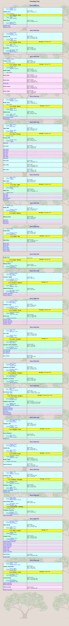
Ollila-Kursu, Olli (14, 196)
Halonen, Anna (13, 10)
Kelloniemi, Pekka (14, 53)
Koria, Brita (13, 288)
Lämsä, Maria (13, 390)
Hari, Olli (12, 409)
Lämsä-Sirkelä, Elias (12, 527)
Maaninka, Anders (14, 388)
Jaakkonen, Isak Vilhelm (8, 518)
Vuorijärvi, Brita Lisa (7, 309)
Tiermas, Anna (13, 384)
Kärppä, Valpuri (14, 55)
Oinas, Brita (5, 207)
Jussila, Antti (5, 433)
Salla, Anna (9, 476)
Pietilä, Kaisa (5, 233)
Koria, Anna (9, 460)
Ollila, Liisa (10, 139)
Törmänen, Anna (13, 534)
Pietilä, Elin (10, 42)
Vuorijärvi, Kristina (7, 340)
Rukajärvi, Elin (10, 533)
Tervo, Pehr (13, 346)
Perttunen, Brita (14, 49)
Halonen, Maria (13, 116)
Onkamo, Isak (13, 425)
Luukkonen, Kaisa (14, 451)
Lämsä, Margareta (11, 426)
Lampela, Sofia (6, 581)
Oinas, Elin (5, 163)
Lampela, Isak (13, 563)
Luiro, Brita (10, 121)
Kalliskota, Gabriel (14, 304)
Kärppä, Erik (10, 115)
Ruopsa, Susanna (6, 262)
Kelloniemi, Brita (11, 54)
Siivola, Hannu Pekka (7, 576)
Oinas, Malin (5, 165)
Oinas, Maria (5, 159)
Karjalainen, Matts (14, 532)
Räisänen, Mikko (14, 220)
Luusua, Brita (13, 43)
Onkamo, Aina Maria (7, 617)
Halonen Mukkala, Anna (15, 597)
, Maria (12, 150)
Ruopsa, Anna (6, 255)
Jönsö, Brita (10, 415)
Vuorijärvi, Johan (11, 608)
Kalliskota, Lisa (11, 305)
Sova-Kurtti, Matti (6, 429)
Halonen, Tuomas (14, 595)
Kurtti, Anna (13, 559)
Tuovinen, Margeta (14, 411)
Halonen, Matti (13, 148)
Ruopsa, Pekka (6, 259)
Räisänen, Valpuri (14, 73)
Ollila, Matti (13, 8)
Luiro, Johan (13, 120)
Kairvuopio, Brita (11, 67)
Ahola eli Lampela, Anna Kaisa (9, 573)
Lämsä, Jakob (13, 382)
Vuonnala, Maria (6, 57)
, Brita (12, 188)
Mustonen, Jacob (14, 541)
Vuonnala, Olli (10, 35)
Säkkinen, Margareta (14, 428)
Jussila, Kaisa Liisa (7, 435)
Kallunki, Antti (14, 449)
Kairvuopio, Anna (14, 122)
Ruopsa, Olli (5, 257)
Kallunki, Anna (10, 450)
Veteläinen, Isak (11, 537)
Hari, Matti (9, 410)
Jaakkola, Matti (10, 63)
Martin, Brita (5, 88)
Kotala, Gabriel (10, 329)
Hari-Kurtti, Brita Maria (8, 430)
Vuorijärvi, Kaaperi (7, 335)
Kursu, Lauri (13, 47)
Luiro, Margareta (11, 14)
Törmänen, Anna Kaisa (12, 334)
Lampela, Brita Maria (7, 578)
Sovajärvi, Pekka (14, 551)
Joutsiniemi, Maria (7, 28)
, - (8, 455)
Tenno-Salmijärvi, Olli (15, 442)
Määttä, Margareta (14, 543)
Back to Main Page (34, 5)
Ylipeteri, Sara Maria (12, 602)
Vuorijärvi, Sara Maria (7, 338)
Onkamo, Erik (10, 596)
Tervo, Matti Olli (6, 370)
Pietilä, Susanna (6, 125)
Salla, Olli (9, 299)
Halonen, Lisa (10, 149)
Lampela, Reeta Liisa (7, 575)
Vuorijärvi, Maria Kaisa (8, 308)
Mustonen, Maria (10, 542)
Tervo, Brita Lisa (6, 371)
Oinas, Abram (6, 158)
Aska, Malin (9, 77)
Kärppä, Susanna (14, 294)
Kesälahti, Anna (14, 300)
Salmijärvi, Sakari (11, 444)
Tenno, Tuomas (13, 17)
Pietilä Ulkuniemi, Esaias (8, 124)
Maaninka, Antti (14, 508)
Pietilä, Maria (6, 232)
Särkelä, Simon (13, 469)
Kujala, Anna (13, 477)
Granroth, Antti (14, 298)
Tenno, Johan (10, 18)
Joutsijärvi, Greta (6, 27)
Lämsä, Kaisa (10, 558)
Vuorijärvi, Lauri (11, 287)
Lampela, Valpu (6, 582)
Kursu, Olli (9, 48)
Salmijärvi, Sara (14, 348)
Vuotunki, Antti (10, 420)
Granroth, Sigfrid (14, 292)
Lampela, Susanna (6, 579)
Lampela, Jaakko (6, 589)
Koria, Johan (13, 23)
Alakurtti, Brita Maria (12, 615)
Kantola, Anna (10, 353)
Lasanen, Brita (13, 421)
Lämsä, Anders (13, 557)
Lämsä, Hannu (13, 514)
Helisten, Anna (13, 354)
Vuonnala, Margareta (14, 510)
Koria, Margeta (10, 24)
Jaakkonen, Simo (10, 383)
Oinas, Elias (5, 166)
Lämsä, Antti (13, 526)
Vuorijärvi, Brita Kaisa (7, 337)
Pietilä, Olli (5, 231)
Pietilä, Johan (13, 41)
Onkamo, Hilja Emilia (7, 619)
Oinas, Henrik (13, 131)
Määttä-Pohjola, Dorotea (15, 528)
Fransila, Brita (14, 37)
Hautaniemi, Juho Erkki (8, 432)
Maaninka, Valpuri (11, 389)
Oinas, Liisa (5, 151)
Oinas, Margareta (6, 208)
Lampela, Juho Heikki (7, 583)
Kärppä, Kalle (13, 114)
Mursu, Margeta (13, 19)
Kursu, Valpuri (13, 445)
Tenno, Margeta (13, 461)
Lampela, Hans (10, 565)
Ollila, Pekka (13, 34)
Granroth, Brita (10, 293)
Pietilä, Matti (10, 72)
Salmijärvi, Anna (14, 306)
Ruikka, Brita (13, 572)
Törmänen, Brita (10, 571)
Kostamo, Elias (10, 144)
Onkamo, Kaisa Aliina (7, 624)
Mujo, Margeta (13, 25)
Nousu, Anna (13, 133)
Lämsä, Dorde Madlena (7, 545)
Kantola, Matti (13, 352)
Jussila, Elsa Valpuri (7, 436)
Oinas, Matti (10, 132)
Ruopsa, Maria (6, 256)
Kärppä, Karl (5, 209)
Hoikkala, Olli (6, 462)
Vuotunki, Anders (14, 419)
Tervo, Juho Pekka (6, 368)
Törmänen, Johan (14, 570)
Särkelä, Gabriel (11, 470)
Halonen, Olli (13, 71)
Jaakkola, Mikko (14, 285)
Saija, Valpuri (13, 471)
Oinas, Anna (5, 160)
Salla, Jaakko (13, 475)
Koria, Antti (13, 459)
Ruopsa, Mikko (6, 260)
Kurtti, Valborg (14, 517)
